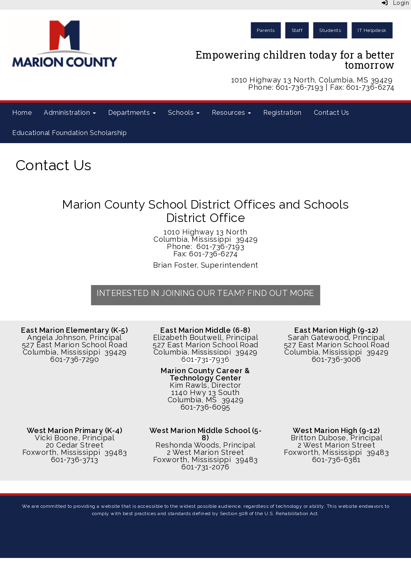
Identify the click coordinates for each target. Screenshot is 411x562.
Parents (266, 30)
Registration (282, 112)
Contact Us (331, 112)
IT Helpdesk (372, 30)
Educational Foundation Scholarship (69, 133)
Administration (70, 112)
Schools (184, 112)
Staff (297, 30)
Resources (231, 112)
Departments (132, 112)
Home (22, 112)
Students (330, 30)
